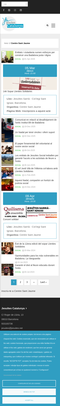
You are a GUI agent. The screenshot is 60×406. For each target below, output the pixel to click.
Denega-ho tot (29, 392)
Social (18, 59)
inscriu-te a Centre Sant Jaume (18, 291)
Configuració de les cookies (29, 383)
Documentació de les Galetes (12, 375)
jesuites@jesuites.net (12, 328)
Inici (6, 43)
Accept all (29, 400)
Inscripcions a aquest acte (36, 111)
